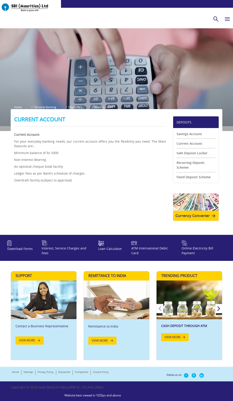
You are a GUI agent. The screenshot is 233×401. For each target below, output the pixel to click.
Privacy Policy (46, 376)
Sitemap (28, 376)
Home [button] (18, 111)
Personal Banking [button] (45, 111)
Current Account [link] (189, 147)
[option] (189, 317)
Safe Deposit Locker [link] (192, 157)
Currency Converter (196, 219)
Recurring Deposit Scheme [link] (191, 168)
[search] (216, 19)
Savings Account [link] (189, 137)
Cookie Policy (101, 376)
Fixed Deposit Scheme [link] (194, 180)
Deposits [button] (74, 111)
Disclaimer (64, 376)
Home (15, 376)
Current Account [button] (103, 111)
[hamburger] (227, 19)
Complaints (81, 376)
